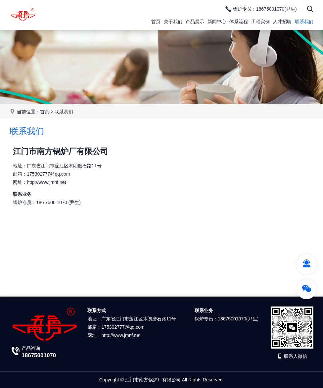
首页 (156, 21)
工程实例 (260, 21)
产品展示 (195, 21)
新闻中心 (217, 21)
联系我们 (304, 21)
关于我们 (173, 21)
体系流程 (238, 21)
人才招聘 (282, 21)
